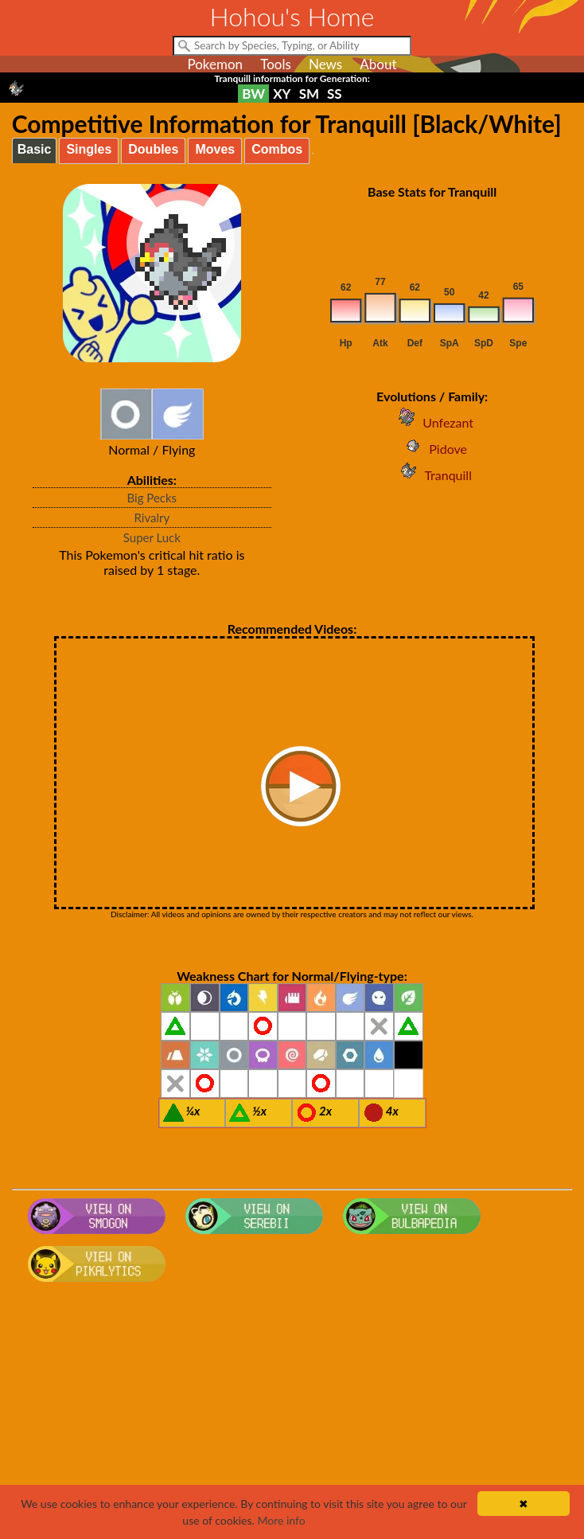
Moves (215, 149)
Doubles (153, 149)
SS (334, 93)
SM (309, 93)
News (325, 64)
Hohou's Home (292, 16)
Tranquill (432, 474)
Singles (88, 149)
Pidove (432, 448)
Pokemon (215, 64)
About (378, 64)
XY (281, 93)
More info (281, 1520)
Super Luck (152, 537)
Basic (35, 149)
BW (253, 93)
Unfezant (432, 422)
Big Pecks (152, 497)
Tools (275, 64)
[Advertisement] (292, 1415)
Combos (276, 149)
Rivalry (152, 517)
